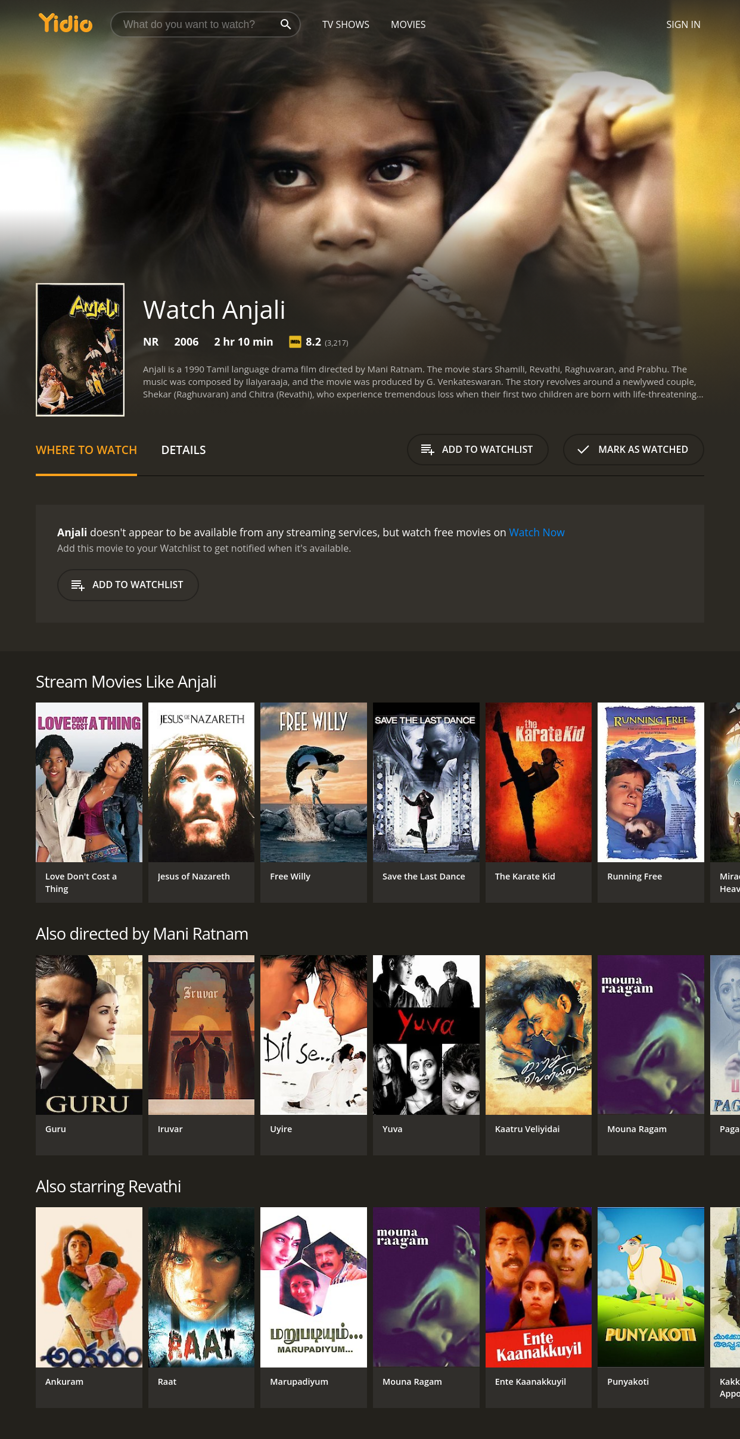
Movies (408, 24)
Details (183, 450)
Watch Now (537, 532)
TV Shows (345, 24)
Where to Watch (86, 450)
